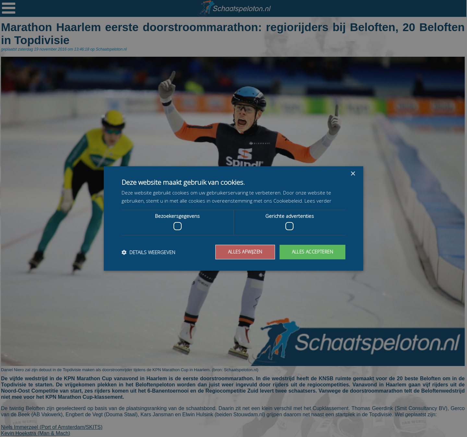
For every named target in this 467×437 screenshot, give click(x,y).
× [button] (352, 173)
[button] (148, 252)
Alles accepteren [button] (312, 252)
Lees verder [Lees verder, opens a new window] (318, 200)
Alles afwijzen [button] (243, 252)
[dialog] (233, 218)
